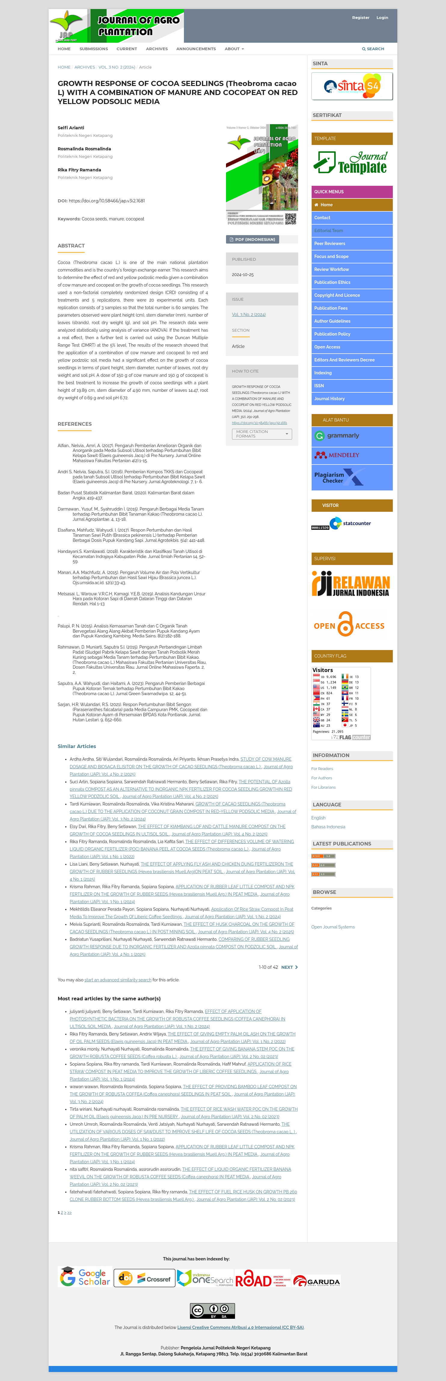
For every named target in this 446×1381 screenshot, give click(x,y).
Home (64, 48)
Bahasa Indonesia (328, 826)
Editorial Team (329, 230)
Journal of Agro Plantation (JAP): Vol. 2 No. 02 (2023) (228, 1056)
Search (373, 48)
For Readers (322, 768)
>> (69, 1212)
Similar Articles (77, 746)
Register (361, 17)
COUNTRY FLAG (330, 656)
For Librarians (323, 787)
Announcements (196, 48)
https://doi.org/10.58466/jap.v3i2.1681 (107, 201)
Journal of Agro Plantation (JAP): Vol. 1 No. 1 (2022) (117, 1139)
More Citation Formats (252, 433)
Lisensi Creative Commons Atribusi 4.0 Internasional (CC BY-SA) (240, 1327)
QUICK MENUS (329, 191)
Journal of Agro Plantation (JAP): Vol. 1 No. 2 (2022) (238, 1041)
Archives (157, 48)
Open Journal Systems (333, 927)
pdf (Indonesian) (254, 239)
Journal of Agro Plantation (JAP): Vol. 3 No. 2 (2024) (233, 916)
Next (287, 967)
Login (382, 17)
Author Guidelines (333, 321)
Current (127, 48)
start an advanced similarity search (117, 979)
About (233, 48)
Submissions (94, 48)
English (318, 817)
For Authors (321, 778)
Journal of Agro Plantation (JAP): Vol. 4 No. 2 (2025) (170, 796)
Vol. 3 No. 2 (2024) (117, 67)
